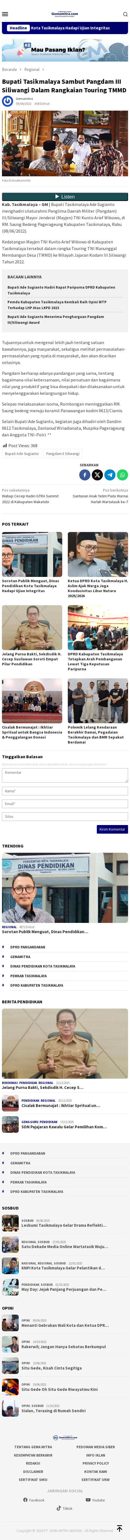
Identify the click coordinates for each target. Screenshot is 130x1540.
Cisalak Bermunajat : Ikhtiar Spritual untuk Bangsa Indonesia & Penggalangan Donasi (32, 732)
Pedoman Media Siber (95, 1447)
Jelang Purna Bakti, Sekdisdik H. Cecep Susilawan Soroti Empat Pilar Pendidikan (31, 658)
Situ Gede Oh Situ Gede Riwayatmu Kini (59, 1389)
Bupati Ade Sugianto (22, 453)
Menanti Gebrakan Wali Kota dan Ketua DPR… (65, 1325)
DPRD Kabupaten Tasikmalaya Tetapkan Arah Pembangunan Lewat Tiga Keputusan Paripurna (95, 661)
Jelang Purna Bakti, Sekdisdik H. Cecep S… (42, 1087)
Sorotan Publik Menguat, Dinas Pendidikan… (45, 931)
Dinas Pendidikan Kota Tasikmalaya (42, 966)
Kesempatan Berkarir (33, 1455)
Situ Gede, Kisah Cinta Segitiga (51, 1368)
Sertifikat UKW (95, 1479)
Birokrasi (10, 1083)
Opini (25, 1320)
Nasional (28, 1263)
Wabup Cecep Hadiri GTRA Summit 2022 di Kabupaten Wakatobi (32, 495)
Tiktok (64, 1508)
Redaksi (33, 1463)
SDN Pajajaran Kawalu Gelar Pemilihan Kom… (64, 1126)
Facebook (33, 1500)
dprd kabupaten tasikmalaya (36, 985)
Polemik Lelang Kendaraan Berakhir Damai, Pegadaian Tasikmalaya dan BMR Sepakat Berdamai (96, 735)
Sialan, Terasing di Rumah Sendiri (53, 1410)
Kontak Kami (95, 1471)
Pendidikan (28, 1083)
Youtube (95, 1500)
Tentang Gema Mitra (33, 1447)
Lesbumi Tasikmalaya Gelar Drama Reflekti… (64, 1225)
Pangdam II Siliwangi (63, 453)
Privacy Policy (96, 1463)
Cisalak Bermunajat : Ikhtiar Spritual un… (60, 1105)
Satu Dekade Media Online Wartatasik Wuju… (64, 1246)
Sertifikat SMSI (33, 1479)
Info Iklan (95, 1455)
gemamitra (20, 956)
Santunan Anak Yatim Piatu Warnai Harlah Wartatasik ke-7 (98, 495)
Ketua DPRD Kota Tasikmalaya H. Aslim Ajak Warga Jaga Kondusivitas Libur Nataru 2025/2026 (98, 588)
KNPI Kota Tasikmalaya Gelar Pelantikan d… (63, 1268)
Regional (9, 927)
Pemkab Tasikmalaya (28, 976)
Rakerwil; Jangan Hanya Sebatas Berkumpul (63, 1346)
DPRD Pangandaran (27, 947)
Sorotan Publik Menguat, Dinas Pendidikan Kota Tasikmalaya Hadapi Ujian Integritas (30, 585)
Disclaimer (33, 1471)
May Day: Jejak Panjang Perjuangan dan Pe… (63, 1289)
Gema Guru (29, 1122)
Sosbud (27, 1221)
